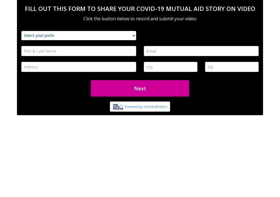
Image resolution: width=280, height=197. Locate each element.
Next (140, 88)
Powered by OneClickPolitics (146, 107)
